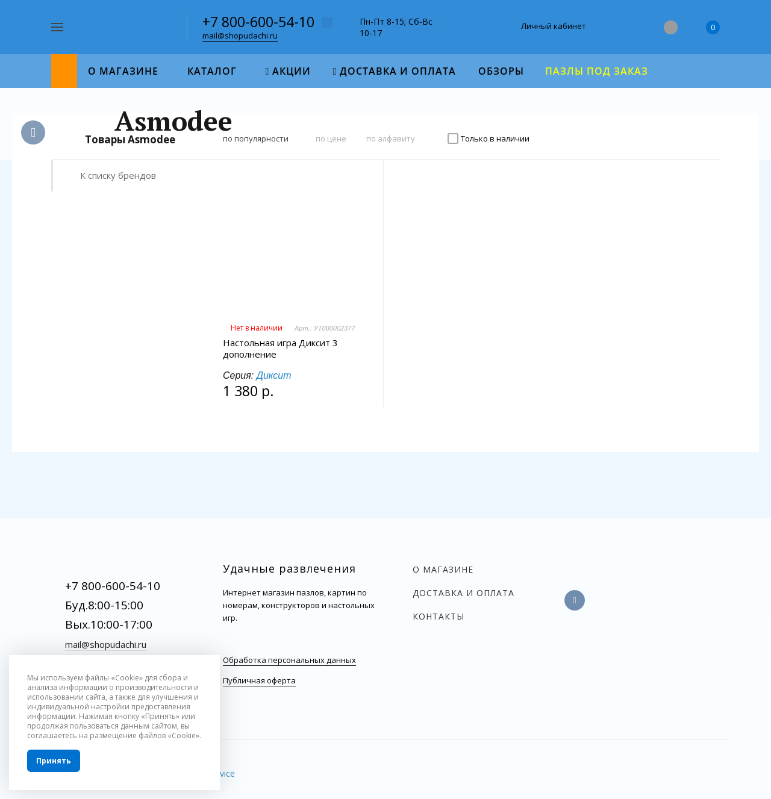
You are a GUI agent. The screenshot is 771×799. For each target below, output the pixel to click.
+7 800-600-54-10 (258, 21)
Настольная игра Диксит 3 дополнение (280, 348)
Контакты (438, 616)
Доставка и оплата (463, 592)
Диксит (274, 375)
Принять (53, 761)
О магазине (443, 569)
